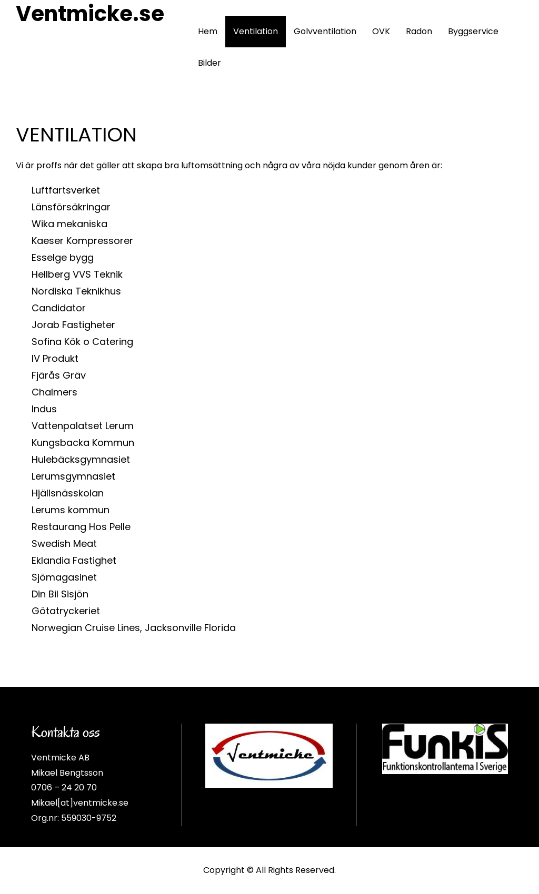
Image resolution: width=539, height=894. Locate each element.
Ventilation (255, 31)
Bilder (209, 63)
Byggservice (473, 31)
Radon (419, 31)
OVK (381, 31)
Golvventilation (325, 31)
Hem (207, 31)
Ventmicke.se (90, 13)
